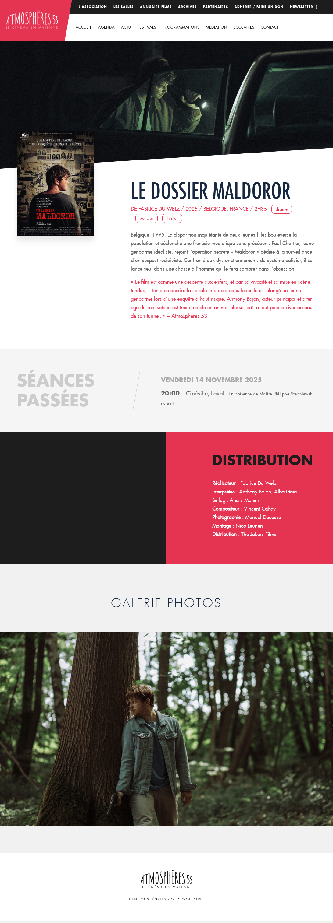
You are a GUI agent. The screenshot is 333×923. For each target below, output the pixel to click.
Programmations (181, 27)
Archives (187, 7)
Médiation (216, 27)
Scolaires (244, 27)
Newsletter (301, 7)
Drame (282, 209)
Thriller (172, 218)
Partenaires (215, 7)
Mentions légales (148, 899)
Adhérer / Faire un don (259, 7)
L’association (93, 7)
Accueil (84, 27)
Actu (126, 27)
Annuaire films (156, 7)
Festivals (147, 27)
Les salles (123, 7)
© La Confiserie (187, 899)
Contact (270, 27)
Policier (146, 218)
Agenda (106, 27)
